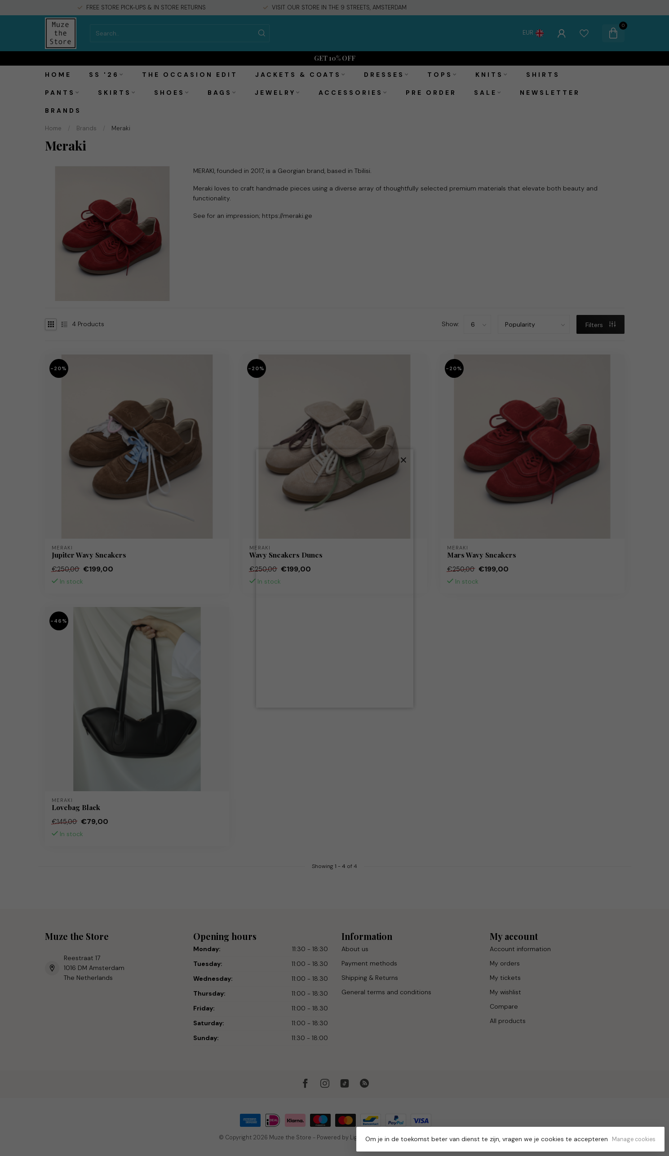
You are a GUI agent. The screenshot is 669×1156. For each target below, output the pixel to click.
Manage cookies (634, 1139)
